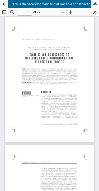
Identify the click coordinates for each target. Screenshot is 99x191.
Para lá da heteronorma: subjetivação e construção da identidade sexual (55, 4)
